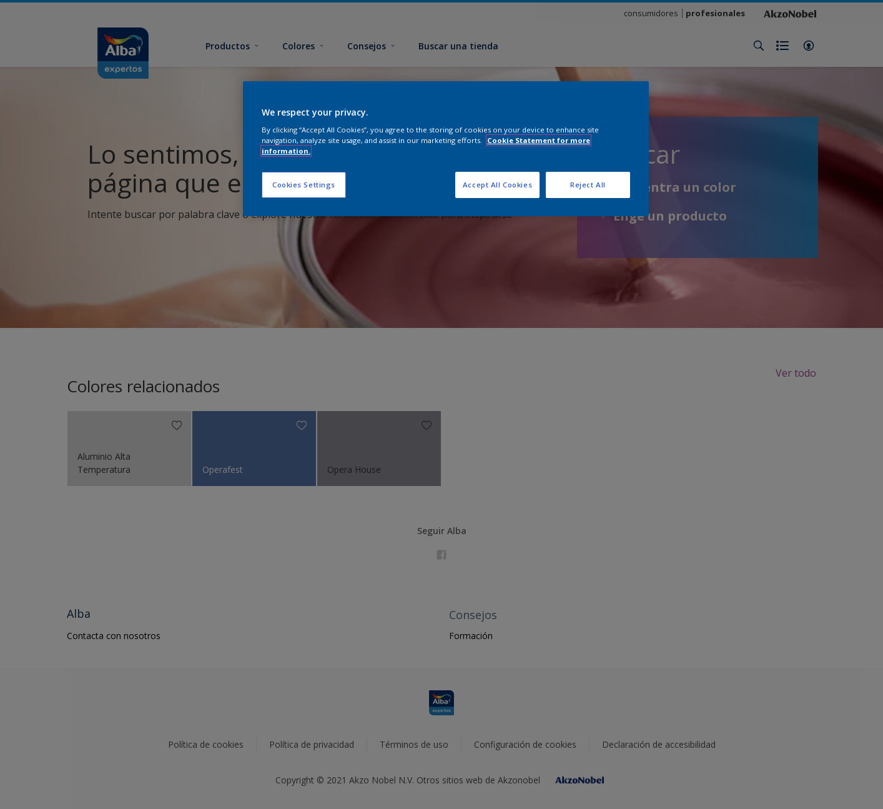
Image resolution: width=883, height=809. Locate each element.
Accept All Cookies (497, 184)
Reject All (588, 184)
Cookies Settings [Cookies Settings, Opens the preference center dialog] (303, 184)
